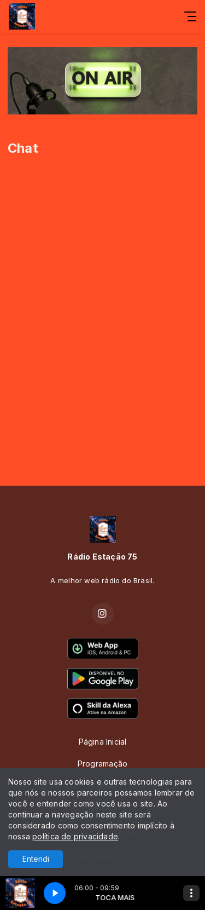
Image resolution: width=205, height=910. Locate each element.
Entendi (35, 858)
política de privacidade (75, 836)
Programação (102, 763)
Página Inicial (103, 741)
